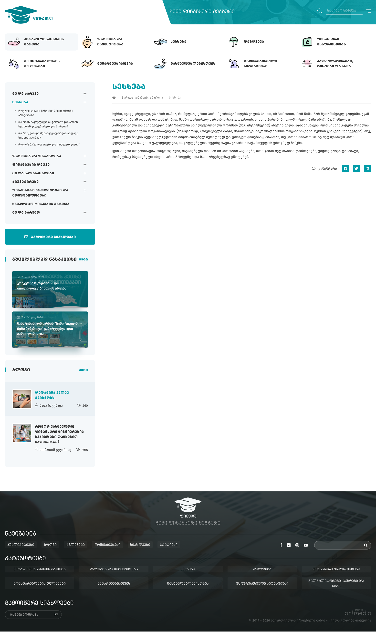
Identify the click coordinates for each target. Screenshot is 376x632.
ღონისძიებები (107, 545)
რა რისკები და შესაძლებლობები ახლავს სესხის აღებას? (48, 135)
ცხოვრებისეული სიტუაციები (262, 584)
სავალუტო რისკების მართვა (40, 204)
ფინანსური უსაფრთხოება (336, 569)
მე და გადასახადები (33, 173)
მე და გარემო (26, 212)
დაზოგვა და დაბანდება (36, 156)
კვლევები (75, 545)
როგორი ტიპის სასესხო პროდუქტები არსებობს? (45, 113)
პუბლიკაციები (20, 545)
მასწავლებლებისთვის (188, 584)
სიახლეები (140, 545)
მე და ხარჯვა (25, 93)
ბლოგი (50, 545)
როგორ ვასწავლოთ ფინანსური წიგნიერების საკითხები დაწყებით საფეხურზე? (59, 434)
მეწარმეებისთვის (113, 584)
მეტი (83, 260)
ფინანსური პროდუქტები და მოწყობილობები (40, 193)
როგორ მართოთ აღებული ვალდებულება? (49, 144)
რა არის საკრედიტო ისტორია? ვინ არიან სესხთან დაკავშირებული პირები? (48, 124)
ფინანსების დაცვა (31, 164)
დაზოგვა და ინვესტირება (114, 569)
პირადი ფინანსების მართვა (142, 97)
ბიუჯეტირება (25, 182)
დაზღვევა (262, 569)
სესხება (20, 102)
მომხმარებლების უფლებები (39, 584)
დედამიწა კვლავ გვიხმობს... (52, 395)
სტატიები (169, 545)
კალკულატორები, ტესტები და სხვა (337, 584)
